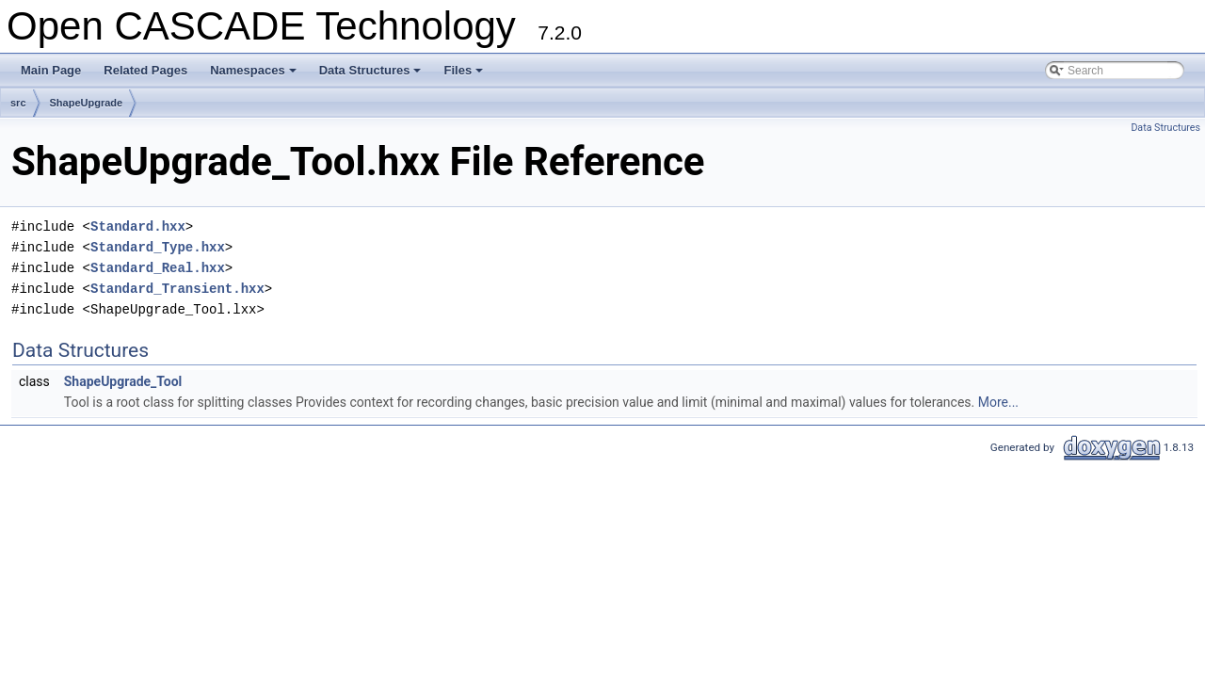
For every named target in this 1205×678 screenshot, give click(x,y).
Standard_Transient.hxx (177, 289)
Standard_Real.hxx (157, 268)
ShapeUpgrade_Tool (123, 381)
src (18, 102)
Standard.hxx (137, 226)
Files (464, 75)
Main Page (51, 70)
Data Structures (372, 75)
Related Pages (145, 70)
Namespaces (254, 75)
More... (998, 402)
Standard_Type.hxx (157, 247)
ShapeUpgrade (86, 102)
